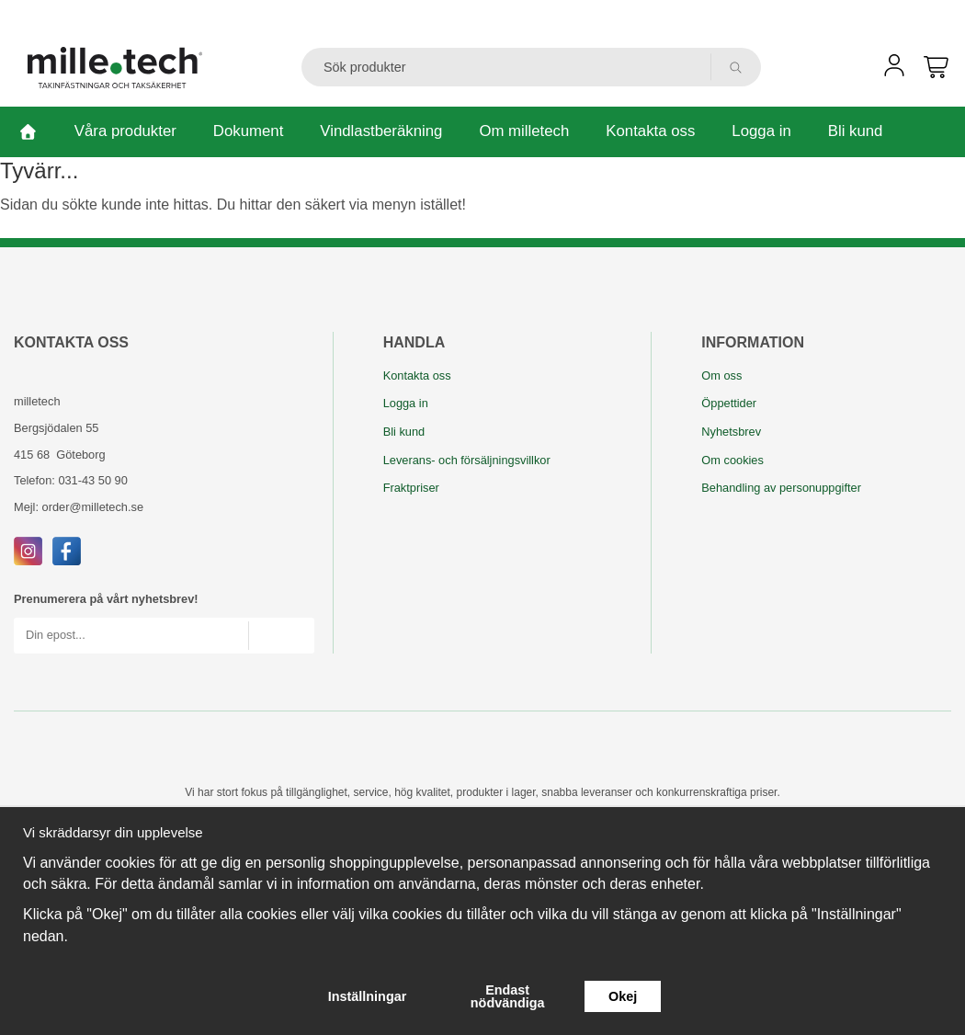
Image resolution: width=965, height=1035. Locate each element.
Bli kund (855, 131)
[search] (735, 67)
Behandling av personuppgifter (781, 488)
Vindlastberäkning (381, 131)
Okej (622, 996)
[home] (28, 132)
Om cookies (732, 460)
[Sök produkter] (505, 67)
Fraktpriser (411, 488)
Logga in (761, 131)
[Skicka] (280, 636)
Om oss (721, 375)
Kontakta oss (650, 131)
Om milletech (524, 131)
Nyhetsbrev (731, 431)
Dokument (248, 131)
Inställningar (367, 996)
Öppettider (728, 403)
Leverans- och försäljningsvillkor (467, 460)
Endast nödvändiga (508, 996)
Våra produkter (125, 131)
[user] (894, 71)
